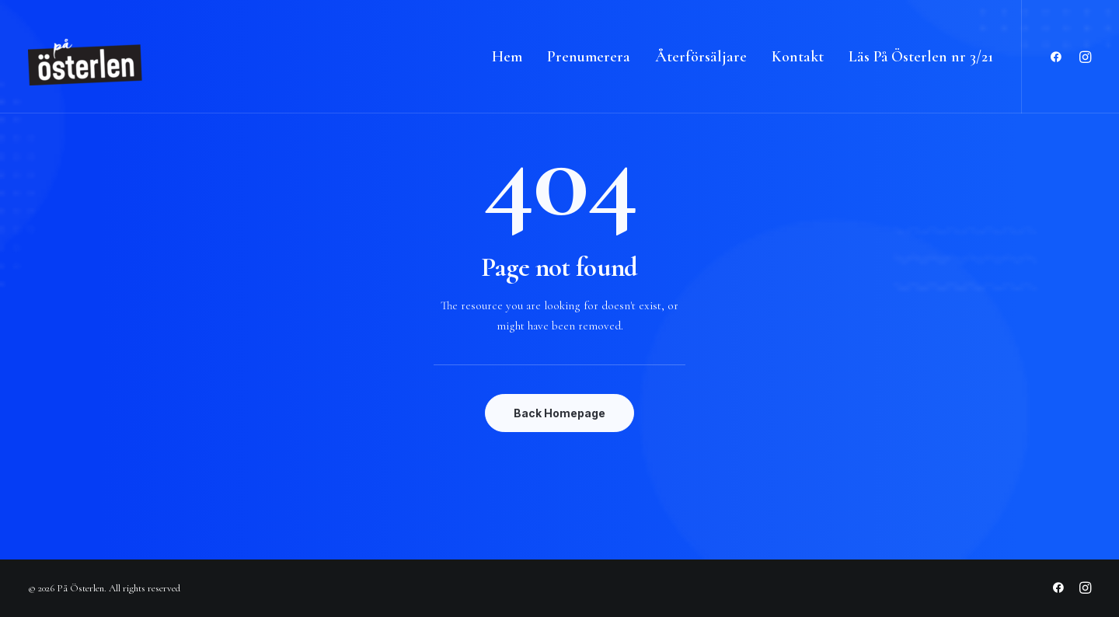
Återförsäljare (701, 56)
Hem (507, 56)
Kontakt (798, 56)
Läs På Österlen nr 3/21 (921, 56)
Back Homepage (559, 413)
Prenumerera (588, 56)
